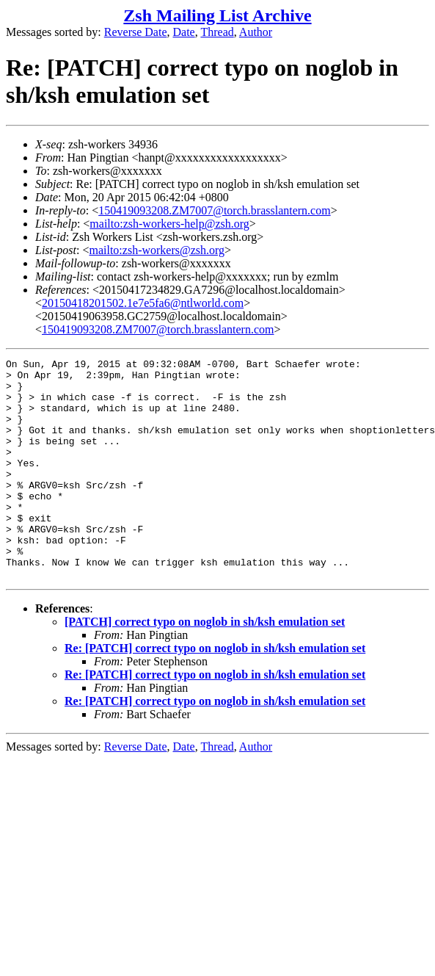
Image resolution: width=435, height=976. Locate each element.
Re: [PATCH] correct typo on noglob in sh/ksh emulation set (215, 692)
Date (184, 32)
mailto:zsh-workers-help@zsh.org (169, 223)
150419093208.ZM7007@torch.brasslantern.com (214, 210)
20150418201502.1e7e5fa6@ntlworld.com (143, 303)
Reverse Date (135, 32)
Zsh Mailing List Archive (217, 15)
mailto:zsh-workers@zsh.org (156, 250)
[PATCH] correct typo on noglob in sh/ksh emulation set (205, 665)
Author (255, 32)
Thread (216, 32)
